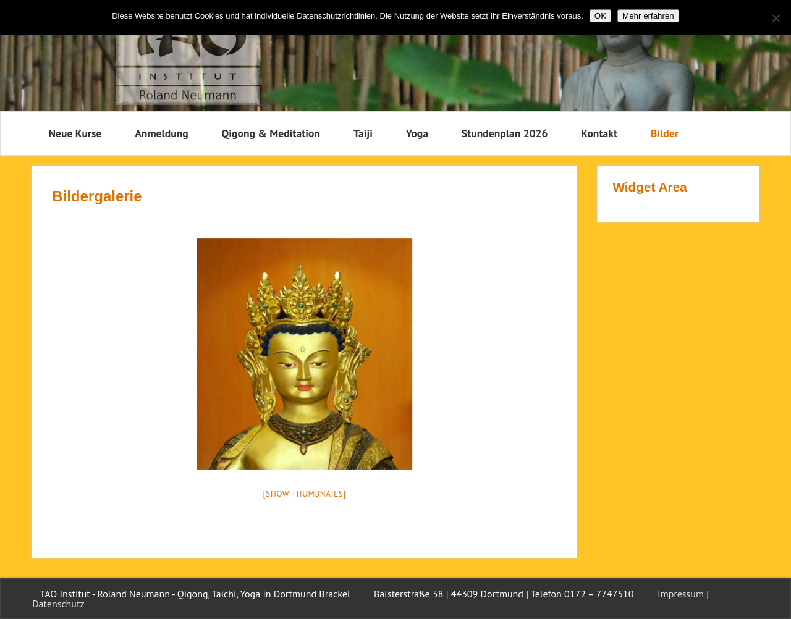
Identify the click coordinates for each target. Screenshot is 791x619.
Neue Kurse (75, 133)
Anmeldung (161, 133)
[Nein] (775, 18)
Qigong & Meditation (270, 133)
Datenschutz (58, 603)
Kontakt (599, 133)
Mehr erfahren (648, 15)
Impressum (681, 593)
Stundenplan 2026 (505, 133)
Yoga (417, 133)
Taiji (363, 133)
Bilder (665, 133)
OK (600, 15)
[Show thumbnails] (305, 494)
